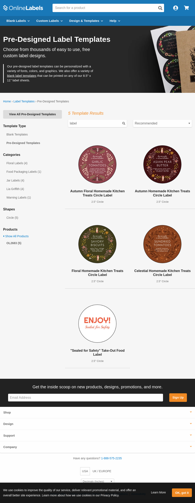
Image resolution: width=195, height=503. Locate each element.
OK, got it (182, 492)
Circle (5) (12, 217)
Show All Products (16, 236)
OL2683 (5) (13, 243)
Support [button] (9, 435)
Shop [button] (7, 412)
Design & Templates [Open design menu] (86, 20)
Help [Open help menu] (115, 20)
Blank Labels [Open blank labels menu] (18, 20)
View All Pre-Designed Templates (32, 114)
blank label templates (21, 75)
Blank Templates (17, 134)
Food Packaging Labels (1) (23, 171)
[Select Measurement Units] (97, 482)
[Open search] (160, 8)
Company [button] (10, 447)
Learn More (158, 492)
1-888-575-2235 (111, 458)
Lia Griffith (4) (15, 189)
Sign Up (178, 397)
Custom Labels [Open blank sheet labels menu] (49, 20)
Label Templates (24, 101)
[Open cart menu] (186, 8)
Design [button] (8, 424)
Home (7, 101)
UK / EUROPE (102, 471)
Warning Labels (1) (18, 197)
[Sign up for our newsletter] (85, 397)
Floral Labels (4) (16, 163)
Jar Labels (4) (15, 180)
